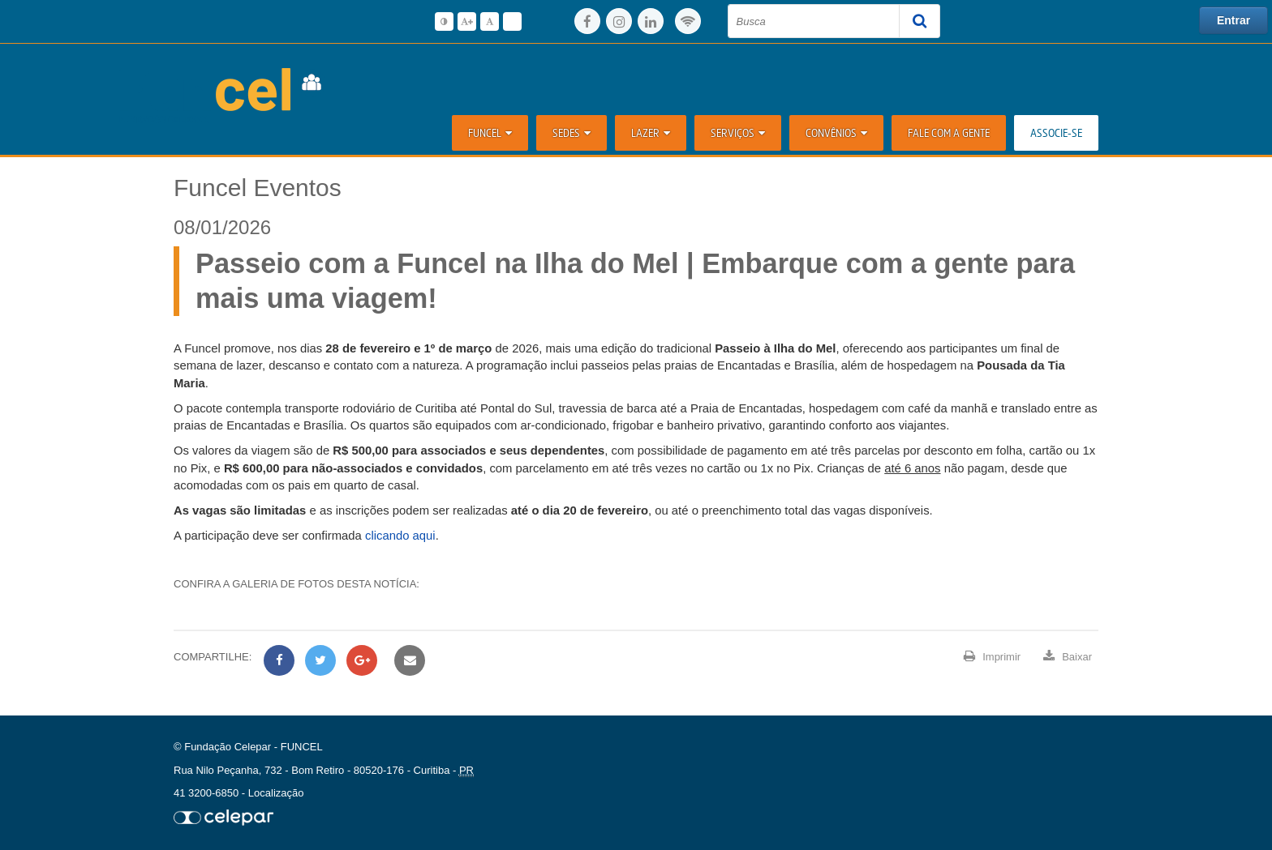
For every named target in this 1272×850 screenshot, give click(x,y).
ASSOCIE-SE (1056, 132)
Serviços (738, 132)
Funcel (490, 132)
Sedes (571, 132)
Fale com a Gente (949, 132)
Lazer (650, 132)
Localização (276, 793)
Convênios (836, 132)
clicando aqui (400, 535)
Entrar (1233, 20)
